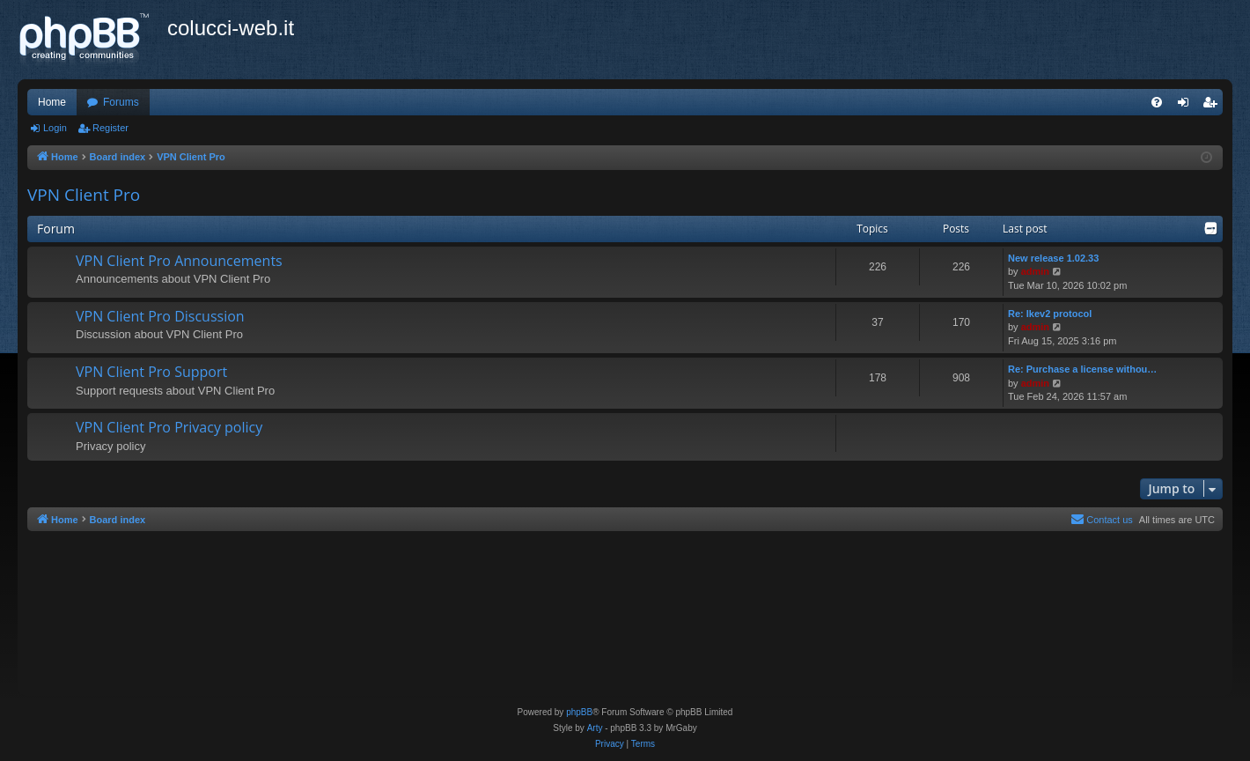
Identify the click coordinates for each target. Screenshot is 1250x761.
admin (1035, 271)
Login (55, 127)
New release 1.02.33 (1053, 258)
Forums (121, 102)
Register (110, 127)
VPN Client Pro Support (151, 371)
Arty (595, 728)
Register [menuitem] (1213, 105)
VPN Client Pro (83, 194)
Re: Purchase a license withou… (1082, 369)
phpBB (579, 712)
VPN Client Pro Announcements (179, 260)
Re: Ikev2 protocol (1050, 313)
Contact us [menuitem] (1101, 519)
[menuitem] (1156, 102)
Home (52, 102)
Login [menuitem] (1187, 105)
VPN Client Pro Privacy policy (169, 427)
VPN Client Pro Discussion (160, 316)
